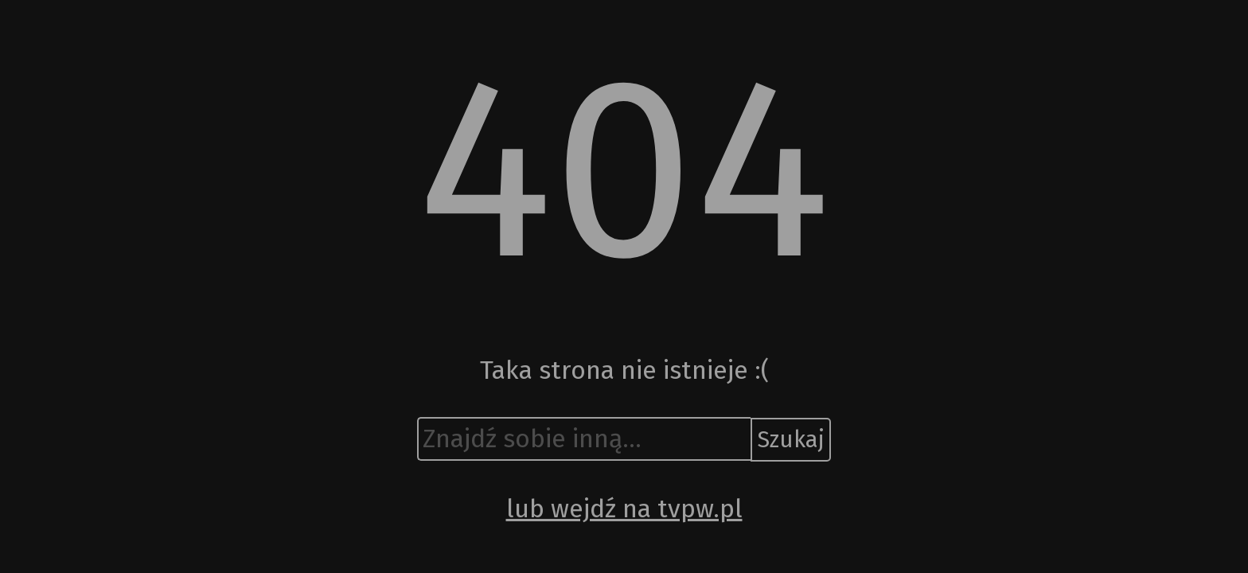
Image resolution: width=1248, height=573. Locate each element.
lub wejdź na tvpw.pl (624, 508)
